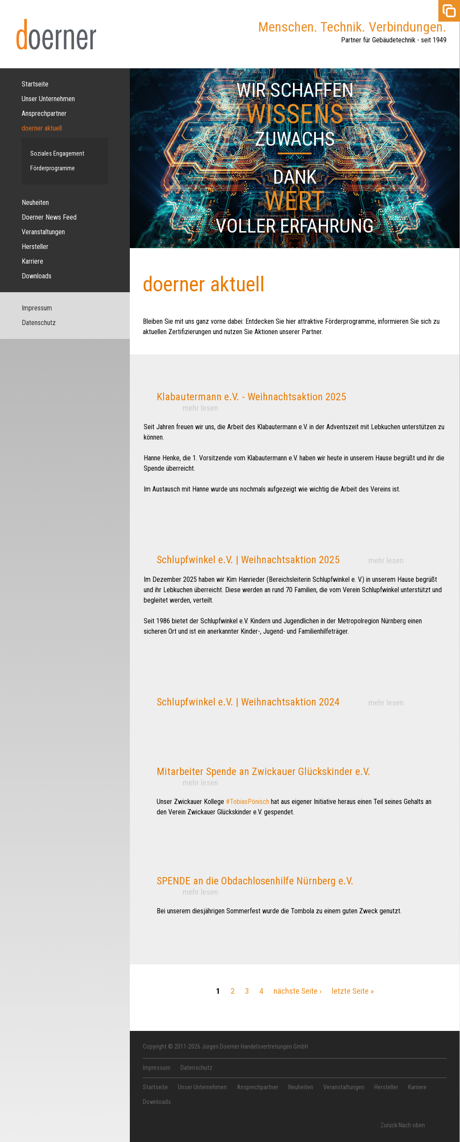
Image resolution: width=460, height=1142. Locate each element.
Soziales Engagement (57, 153)
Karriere (32, 261)
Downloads (36, 276)
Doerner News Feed (49, 217)
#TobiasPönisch (247, 801)
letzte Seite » (353, 991)
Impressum (37, 308)
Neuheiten (35, 202)
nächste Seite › (297, 991)
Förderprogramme (52, 168)
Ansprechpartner (44, 113)
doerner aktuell (42, 128)
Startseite (35, 84)
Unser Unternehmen (48, 99)
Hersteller (35, 246)
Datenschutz (39, 323)
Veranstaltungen (43, 232)
